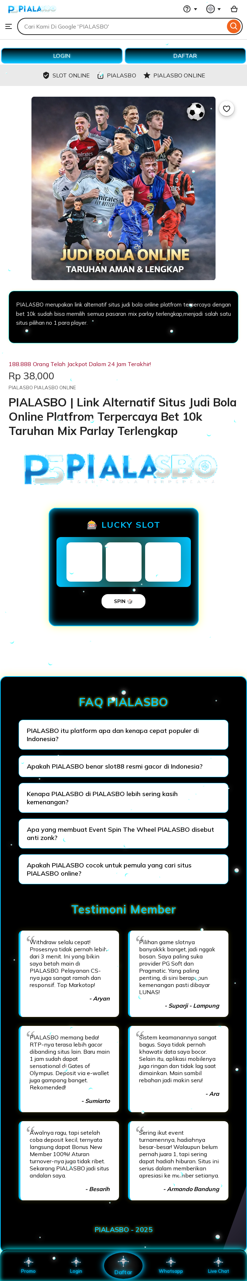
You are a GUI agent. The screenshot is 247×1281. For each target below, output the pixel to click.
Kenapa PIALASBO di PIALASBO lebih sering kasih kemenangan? (102, 798)
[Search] (234, 26)
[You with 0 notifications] (214, 8)
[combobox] (121, 26)
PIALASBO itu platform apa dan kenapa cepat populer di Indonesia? (113, 734)
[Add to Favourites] (226, 108)
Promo (28, 1265)
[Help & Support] (190, 8)
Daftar (123, 1265)
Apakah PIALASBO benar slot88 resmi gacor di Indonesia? (115, 766)
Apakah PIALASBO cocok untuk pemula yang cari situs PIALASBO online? (109, 869)
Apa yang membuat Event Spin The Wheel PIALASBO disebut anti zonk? (120, 833)
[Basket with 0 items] (234, 8)
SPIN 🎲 (123, 601)
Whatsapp (171, 1265)
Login (76, 1265)
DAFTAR (185, 55)
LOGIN (61, 55)
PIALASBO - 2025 (124, 1229)
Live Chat (218, 1265)
